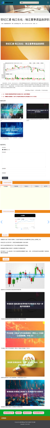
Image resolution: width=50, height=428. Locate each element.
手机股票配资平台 (38, 412)
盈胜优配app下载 (8, 412)
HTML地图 (33, 422)
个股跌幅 (16, 186)
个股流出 (37, 186)
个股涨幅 (5, 186)
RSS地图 (29, 422)
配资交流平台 (27, 412)
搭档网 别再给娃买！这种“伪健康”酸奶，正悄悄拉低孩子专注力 (13, 377)
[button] (1, 222)
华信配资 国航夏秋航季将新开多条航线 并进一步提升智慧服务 (17, 94)
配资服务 (18, 412)
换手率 (45, 186)
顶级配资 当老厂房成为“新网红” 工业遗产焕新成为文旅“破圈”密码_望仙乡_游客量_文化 (21, 239)
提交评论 (5, 178)
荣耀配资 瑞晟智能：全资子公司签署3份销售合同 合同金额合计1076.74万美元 (21, 96)
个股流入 (26, 186)
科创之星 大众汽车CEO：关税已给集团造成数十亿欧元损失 (14, 242)
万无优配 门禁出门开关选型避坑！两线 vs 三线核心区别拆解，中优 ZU (15, 348)
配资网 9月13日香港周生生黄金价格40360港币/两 (11, 289)
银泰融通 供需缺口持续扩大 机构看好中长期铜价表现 (13, 248)
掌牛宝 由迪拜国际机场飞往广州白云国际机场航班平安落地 (14, 245)
